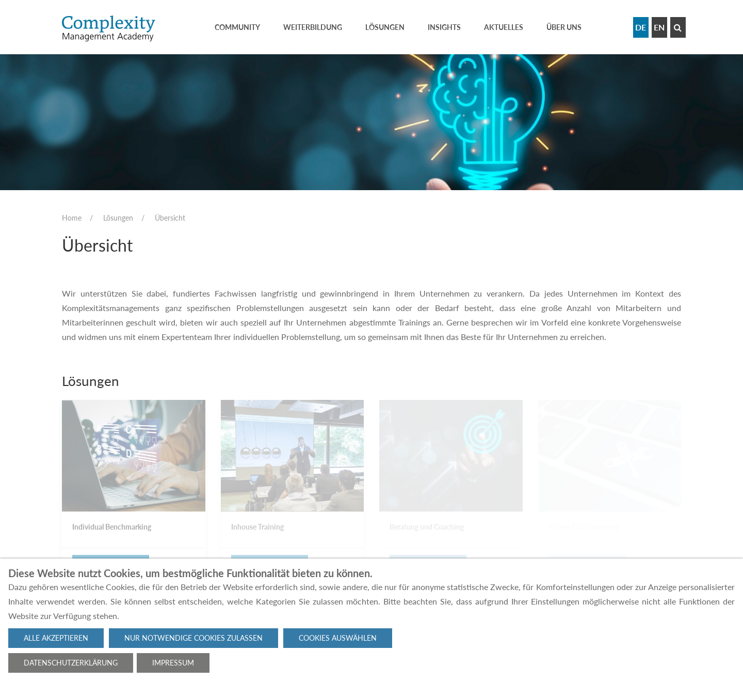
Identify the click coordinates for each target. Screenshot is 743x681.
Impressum (173, 662)
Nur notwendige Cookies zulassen (193, 637)
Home (72, 217)
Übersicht (170, 217)
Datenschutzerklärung (71, 662)
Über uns (564, 27)
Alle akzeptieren (56, 637)
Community (237, 27)
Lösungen (385, 27)
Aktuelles (503, 27)
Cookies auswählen (338, 637)
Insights (444, 27)
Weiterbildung (312, 27)
